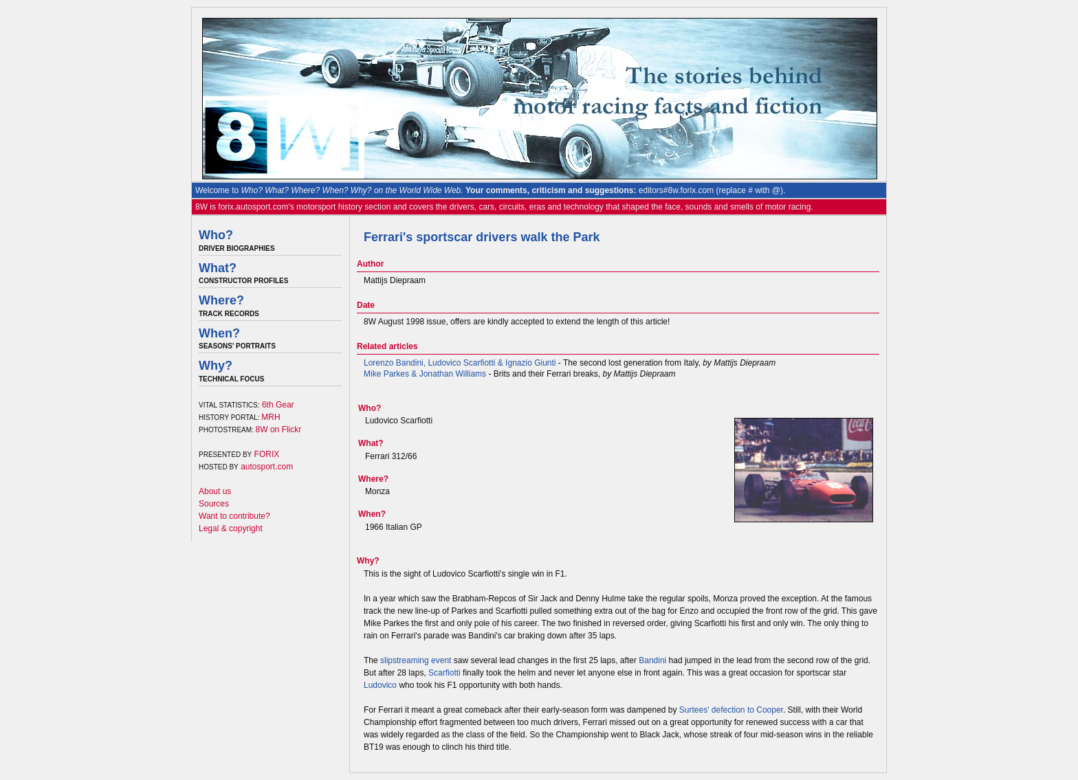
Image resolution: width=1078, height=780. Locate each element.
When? (219, 333)
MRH (270, 417)
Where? (221, 300)
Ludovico (380, 685)
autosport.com (267, 466)
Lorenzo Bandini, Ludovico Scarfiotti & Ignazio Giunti (460, 363)
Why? (215, 365)
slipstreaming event (415, 660)
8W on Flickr (279, 429)
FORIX (267, 454)
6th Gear (278, 405)
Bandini (652, 660)
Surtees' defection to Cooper (731, 710)
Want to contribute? (234, 516)
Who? (216, 235)
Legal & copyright (231, 528)
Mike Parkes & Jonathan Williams (425, 374)
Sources (214, 504)
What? (217, 268)
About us (215, 491)
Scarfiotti (444, 673)
